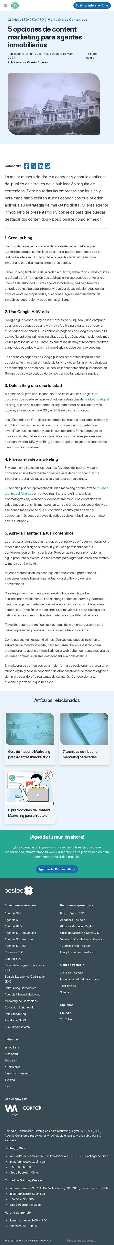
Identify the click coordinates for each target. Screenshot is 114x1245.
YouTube (66, 1019)
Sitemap (65, 992)
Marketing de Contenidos (67, 20)
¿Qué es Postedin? (72, 972)
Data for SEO (13, 958)
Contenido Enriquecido (20, 1007)
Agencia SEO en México (20, 932)
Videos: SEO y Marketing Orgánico (82, 939)
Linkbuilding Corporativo (20, 988)
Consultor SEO (14, 952)
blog (13, 246)
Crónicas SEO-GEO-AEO (26, 20)
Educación (11, 1060)
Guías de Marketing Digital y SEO (81, 932)
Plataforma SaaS (15, 1020)
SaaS (8, 1086)
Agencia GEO (13, 926)
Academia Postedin (72, 919)
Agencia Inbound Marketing (22, 994)
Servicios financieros (18, 1073)
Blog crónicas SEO (72, 913)
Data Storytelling (15, 1014)
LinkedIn (65, 1013)
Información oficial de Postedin (80, 979)
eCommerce (13, 1067)
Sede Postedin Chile (24, 1172)
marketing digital (96, 399)
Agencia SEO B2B (16, 945)
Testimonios (68, 985)
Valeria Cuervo (37, 62)
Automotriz (11, 1054)
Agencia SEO (13, 913)
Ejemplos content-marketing (78, 952)
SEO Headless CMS (17, 1026)
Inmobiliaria (12, 1047)
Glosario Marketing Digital (76, 926)
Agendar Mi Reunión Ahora (57, 869)
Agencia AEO (13, 919)
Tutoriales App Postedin (75, 945)
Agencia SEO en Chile (19, 939)
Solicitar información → (92, 5)
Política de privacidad (81, 1240)
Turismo (10, 1079)
